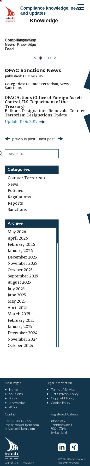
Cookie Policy (60, 398)
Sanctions (13, 83)
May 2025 (17, 296)
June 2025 (17, 290)
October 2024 (20, 341)
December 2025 (22, 252)
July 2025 (16, 284)
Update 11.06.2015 (21, 117)
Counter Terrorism (42, 79)
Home (13, 385)
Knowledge (17, 398)
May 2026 (17, 227)
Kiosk (13, 394)
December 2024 (22, 328)
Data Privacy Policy (64, 389)
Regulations (19, 192)
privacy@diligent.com (20, 424)
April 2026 (18, 233)
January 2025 (20, 322)
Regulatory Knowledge (66, 42)
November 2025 (22, 259)
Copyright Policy (62, 394)
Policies (15, 186)
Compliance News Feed (24, 42)
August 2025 (19, 278)
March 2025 (19, 309)
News (64, 79)
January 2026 (20, 246)
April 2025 (18, 303)
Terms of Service (63, 385)
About (13, 402)
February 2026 (21, 240)
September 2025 (23, 271)
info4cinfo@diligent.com (22, 420)
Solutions (16, 389)
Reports (15, 198)
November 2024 (23, 334)
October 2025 (20, 265)
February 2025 (21, 315)
